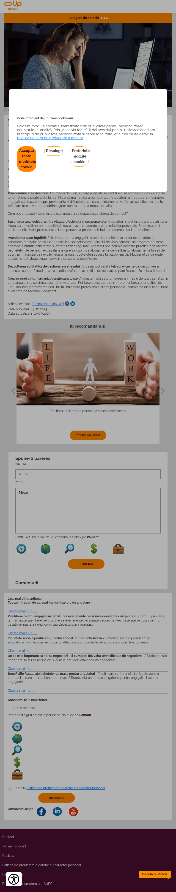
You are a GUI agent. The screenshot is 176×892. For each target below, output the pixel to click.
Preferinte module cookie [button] (80, 156)
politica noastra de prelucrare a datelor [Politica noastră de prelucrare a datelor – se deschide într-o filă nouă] (50, 138)
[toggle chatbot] (154, 877)
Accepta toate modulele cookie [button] (27, 158)
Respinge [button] (54, 151)
